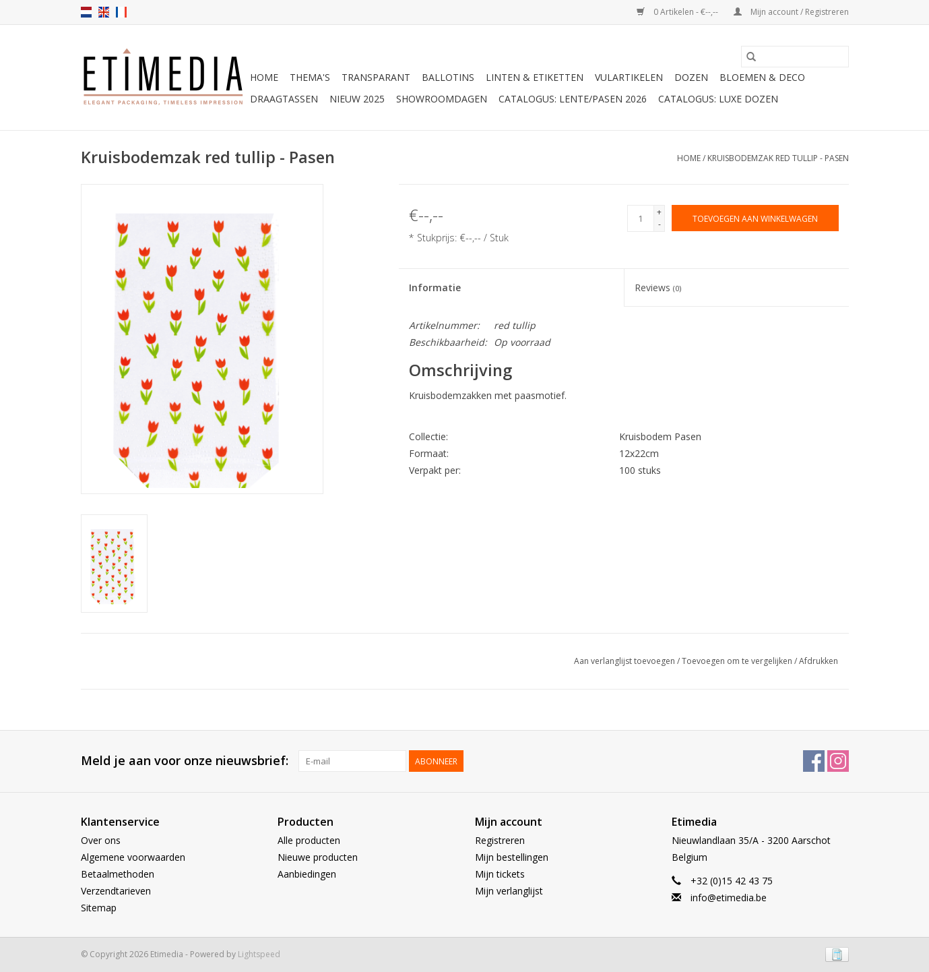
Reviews (658, 287)
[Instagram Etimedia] (838, 761)
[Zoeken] (795, 56)
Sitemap (99, 907)
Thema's (310, 77)
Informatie (435, 287)
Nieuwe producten (318, 857)
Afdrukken (818, 661)
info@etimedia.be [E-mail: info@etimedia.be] (729, 897)
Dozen (691, 77)
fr (121, 12)
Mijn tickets (500, 874)
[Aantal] (640, 218)
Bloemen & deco (762, 77)
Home (264, 77)
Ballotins (448, 77)
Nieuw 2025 (357, 98)
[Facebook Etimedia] (814, 761)
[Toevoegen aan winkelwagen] (755, 218)
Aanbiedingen (307, 874)
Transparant (376, 77)
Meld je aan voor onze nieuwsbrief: (184, 761)
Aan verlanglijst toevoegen (625, 661)
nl (86, 12)
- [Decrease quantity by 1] (659, 224)
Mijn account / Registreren (791, 12)
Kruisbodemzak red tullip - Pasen (778, 158)
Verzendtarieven (116, 890)
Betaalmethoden (117, 874)
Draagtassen (284, 98)
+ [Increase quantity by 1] (659, 212)
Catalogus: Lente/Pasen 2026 (573, 98)
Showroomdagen (441, 98)
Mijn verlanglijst (509, 890)
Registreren (500, 840)
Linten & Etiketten (534, 77)
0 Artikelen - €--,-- (678, 12)
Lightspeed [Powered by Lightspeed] (259, 954)
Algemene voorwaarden (133, 857)
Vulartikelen (629, 77)
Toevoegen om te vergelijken (738, 661)
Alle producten (309, 840)
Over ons (101, 840)
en (103, 12)
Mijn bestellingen (511, 857)
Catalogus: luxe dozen (718, 98)
